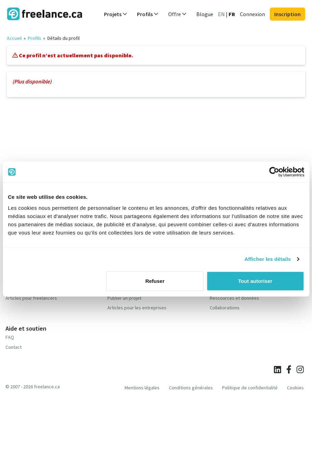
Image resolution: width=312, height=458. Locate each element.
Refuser (154, 281)
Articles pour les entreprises (136, 308)
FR (232, 14)
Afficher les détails (267, 259)
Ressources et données (234, 298)
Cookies (295, 388)
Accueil (14, 38)
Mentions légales (142, 388)
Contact (13, 347)
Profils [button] (148, 14)
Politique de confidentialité (250, 388)
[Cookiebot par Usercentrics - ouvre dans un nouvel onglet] (274, 172)
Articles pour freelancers (31, 298)
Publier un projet (124, 298)
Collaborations (225, 308)
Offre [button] (177, 14)
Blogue (204, 14)
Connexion (252, 14)
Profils (34, 38)
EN (221, 14)
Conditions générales (191, 388)
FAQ (9, 337)
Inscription (287, 14)
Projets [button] (115, 14)
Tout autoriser (255, 281)
